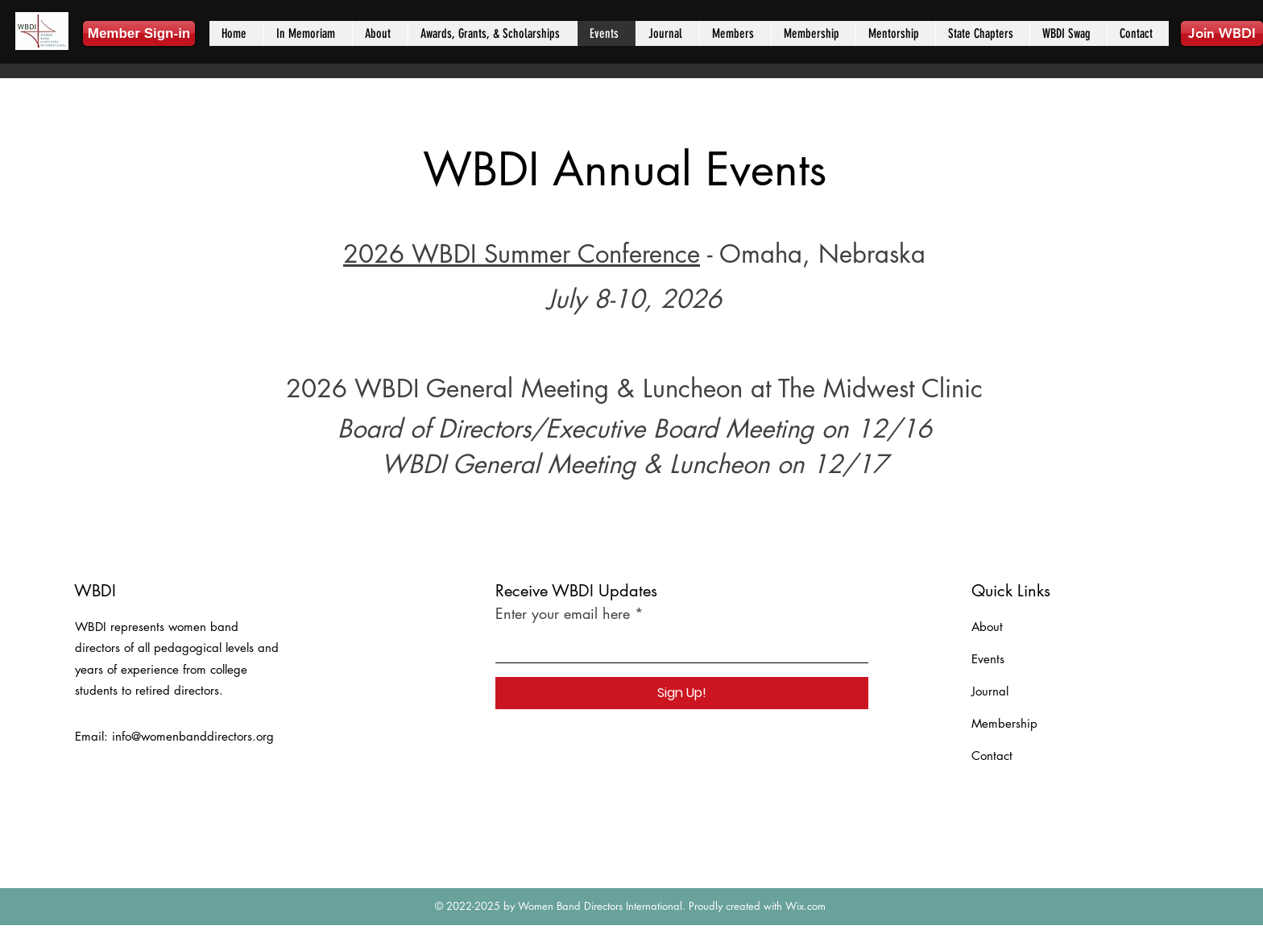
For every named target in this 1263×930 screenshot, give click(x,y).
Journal (989, 691)
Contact (991, 755)
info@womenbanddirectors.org (193, 736)
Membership (1004, 723)
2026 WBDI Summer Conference (521, 254)
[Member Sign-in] (139, 33)
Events (987, 658)
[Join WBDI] (1222, 33)
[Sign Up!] (681, 693)
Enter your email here (562, 613)
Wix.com (805, 906)
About (987, 626)
